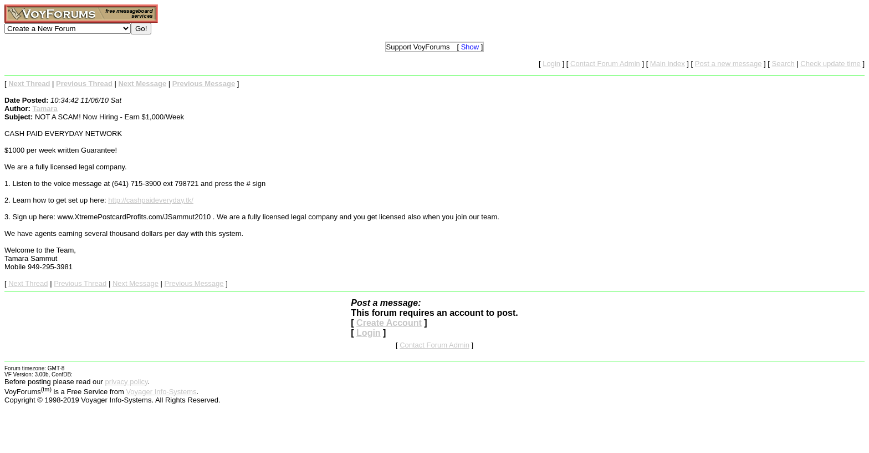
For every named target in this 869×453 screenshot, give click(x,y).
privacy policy (126, 382)
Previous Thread (80, 283)
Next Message (136, 283)
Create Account (389, 323)
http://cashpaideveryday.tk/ (150, 200)
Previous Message (194, 283)
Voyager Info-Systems (161, 391)
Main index (667, 63)
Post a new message (728, 63)
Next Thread (28, 283)
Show (470, 47)
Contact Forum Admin (605, 63)
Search (783, 63)
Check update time (830, 63)
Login (551, 63)
